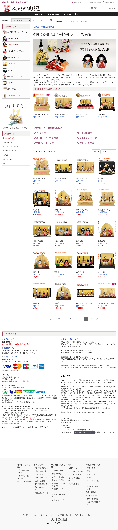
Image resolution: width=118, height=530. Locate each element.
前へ (60, 319)
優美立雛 (101, 114)
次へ (98, 319)
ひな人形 (72, 21)
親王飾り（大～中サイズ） (47, 138)
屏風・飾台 (91, 474)
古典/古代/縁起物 (41, 478)
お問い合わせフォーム (81, 432)
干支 (78, 21)
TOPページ (39, 14)
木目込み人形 (10, 38)
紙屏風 (89, 478)
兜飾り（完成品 (10, 63)
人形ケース (10, 82)
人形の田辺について (78, 2)
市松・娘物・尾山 (41, 471)
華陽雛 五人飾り (82, 114)
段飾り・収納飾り (58, 480)
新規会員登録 (53, 14)
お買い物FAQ (7, 142)
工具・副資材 (9, 89)
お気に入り (66, 14)
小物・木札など (93, 499)
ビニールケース (75, 475)
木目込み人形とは (41, 493)
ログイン (79, 14)
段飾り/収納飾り (86, 133)
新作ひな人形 (57, 474)
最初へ (51, 319)
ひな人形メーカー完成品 (13, 51)
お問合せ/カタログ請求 (93, 2)
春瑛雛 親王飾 (59, 114)
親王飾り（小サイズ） (89, 138)
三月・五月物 (40, 481)
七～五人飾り (41, 133)
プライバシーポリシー (47, 515)
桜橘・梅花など (93, 468)
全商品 (36, 27)
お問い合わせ (91, 515)
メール (92, 432)
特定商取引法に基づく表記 (68, 515)
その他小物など (11, 95)
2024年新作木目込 (42, 468)
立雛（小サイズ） (87, 143)
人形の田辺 (59, 519)
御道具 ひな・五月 (12, 76)
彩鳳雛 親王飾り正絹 (40, 114)
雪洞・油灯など (93, 471)
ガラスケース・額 (76, 471)
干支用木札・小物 (24, 481)
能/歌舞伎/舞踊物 (41, 484)
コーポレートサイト (109, 2)
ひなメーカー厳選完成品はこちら (50, 128)
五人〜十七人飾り (58, 477)
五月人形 (84, 21)
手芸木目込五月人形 (12, 57)
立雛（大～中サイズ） (45, 143)
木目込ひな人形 (47, 27)
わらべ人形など (40, 474)
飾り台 (7, 70)
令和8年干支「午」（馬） (15, 32)
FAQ (82, 515)
